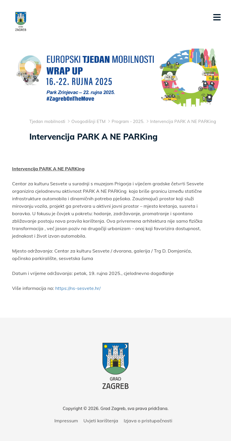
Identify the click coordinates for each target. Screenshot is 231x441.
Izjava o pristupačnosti (148, 420)
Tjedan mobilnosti (47, 121)
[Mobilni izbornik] (217, 17)
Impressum (66, 420)
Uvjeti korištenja (100, 420)
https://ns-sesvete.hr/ (78, 288)
